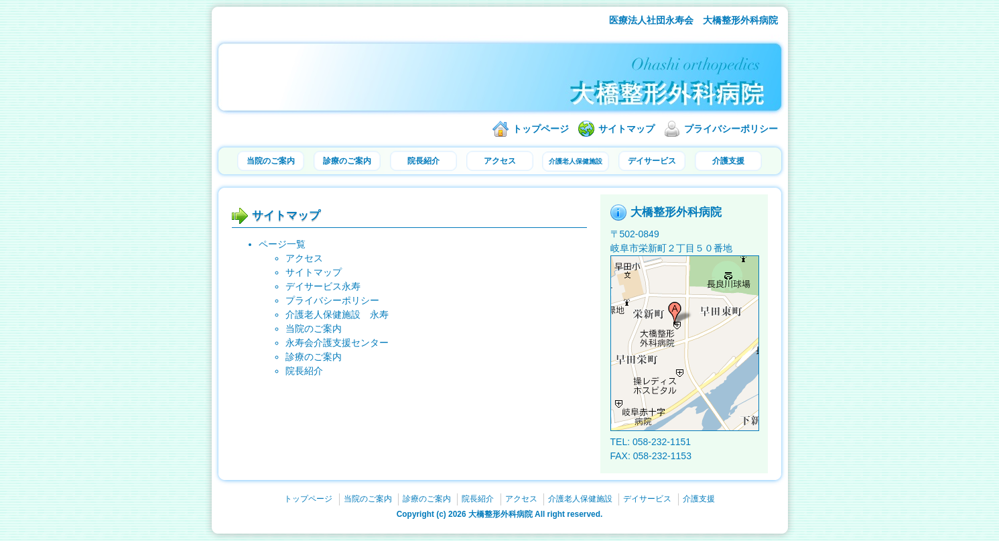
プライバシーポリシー (731, 128)
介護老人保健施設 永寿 (337, 314)
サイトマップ (626, 128)
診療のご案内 (347, 161)
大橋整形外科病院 (500, 514)
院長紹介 (423, 161)
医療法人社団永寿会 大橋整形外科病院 (693, 20)
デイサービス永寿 (322, 286)
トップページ (541, 128)
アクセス (500, 161)
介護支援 (728, 161)
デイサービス (652, 161)
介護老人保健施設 (575, 161)
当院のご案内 (271, 161)
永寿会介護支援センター (337, 342)
